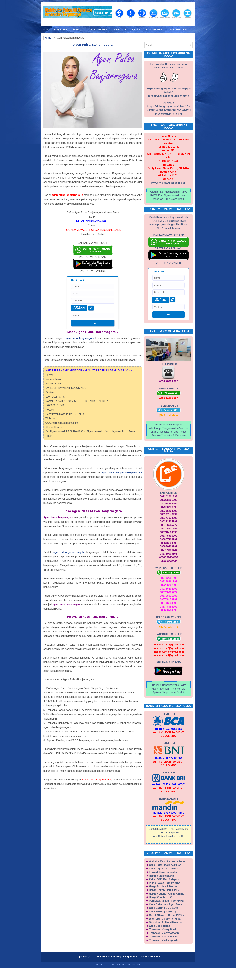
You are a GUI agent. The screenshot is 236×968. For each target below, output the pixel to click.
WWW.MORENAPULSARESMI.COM (125, 964)
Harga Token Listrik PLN (164, 890)
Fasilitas (135, 29)
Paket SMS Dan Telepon (164, 879)
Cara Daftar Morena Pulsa (165, 865)
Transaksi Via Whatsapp (164, 933)
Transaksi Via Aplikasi (162, 929)
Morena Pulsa (152, 956)
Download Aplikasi (177, 29)
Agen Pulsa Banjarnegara (93, 44)
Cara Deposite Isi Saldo (163, 868)
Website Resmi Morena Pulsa (167, 861)
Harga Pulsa (119, 29)
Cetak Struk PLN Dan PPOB (166, 915)
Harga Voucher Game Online (166, 893)
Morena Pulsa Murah (108, 956)
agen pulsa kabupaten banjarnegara (122, 472)
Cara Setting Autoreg (162, 911)
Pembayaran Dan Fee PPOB (166, 900)
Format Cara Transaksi (163, 872)
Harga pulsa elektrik (161, 875)
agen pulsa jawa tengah (68, 552)
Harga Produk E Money (163, 886)
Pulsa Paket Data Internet (165, 883)
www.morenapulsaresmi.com (168, 182)
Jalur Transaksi (153, 29)
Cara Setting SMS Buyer (164, 908)
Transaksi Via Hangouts (163, 940)
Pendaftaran (61, 29)
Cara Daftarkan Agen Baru (165, 904)
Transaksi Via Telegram (163, 936)
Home (46, 29)
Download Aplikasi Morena (165, 922)
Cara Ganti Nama (159, 925)
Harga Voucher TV (160, 897)
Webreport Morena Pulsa (164, 918)
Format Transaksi (97, 29)
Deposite (78, 29)
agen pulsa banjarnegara (79, 338)
